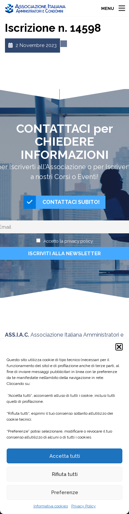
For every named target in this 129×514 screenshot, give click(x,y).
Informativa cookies (50, 506)
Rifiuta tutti (65, 474)
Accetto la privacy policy (68, 241)
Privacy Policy (83, 506)
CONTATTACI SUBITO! (62, 202)
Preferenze (64, 492)
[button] (119, 347)
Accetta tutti (64, 456)
